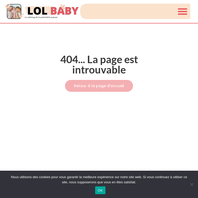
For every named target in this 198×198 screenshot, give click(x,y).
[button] (182, 11)
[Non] (191, 184)
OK (100, 190)
